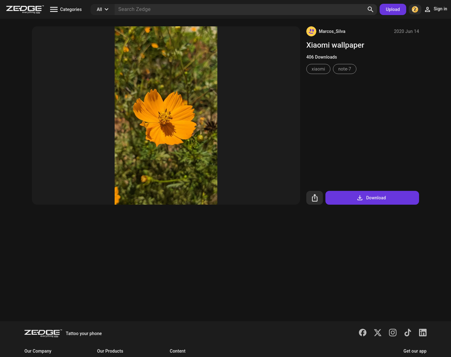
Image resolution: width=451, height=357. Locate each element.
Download (371, 198)
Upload (393, 9)
